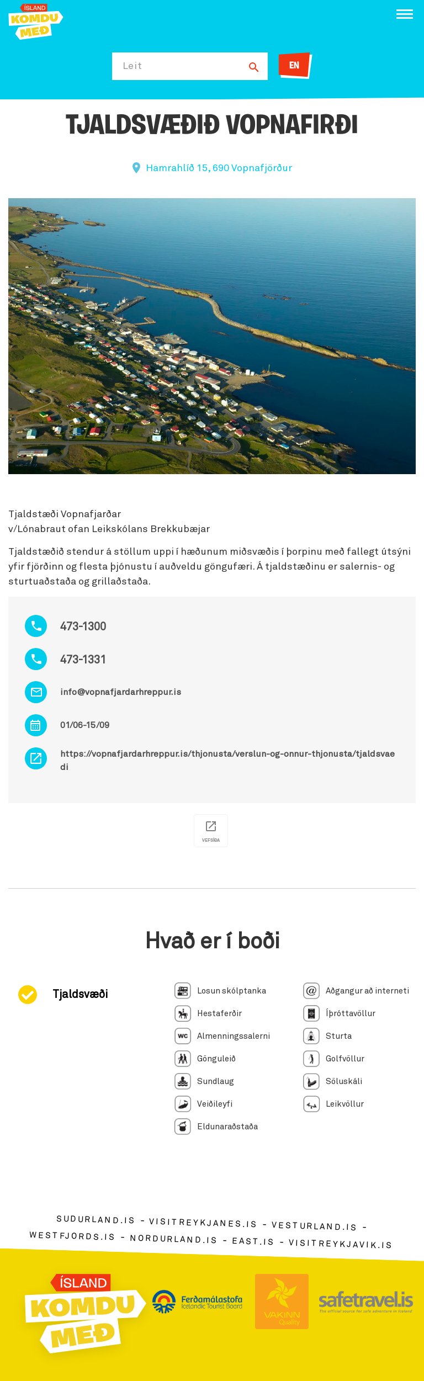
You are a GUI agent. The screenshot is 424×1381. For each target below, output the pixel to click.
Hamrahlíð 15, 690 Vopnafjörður (219, 168)
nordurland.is (174, 1239)
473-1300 (83, 627)
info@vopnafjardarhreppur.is (120, 692)
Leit (132, 66)
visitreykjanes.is (203, 1223)
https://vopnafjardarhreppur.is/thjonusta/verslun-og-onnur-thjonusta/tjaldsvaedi (227, 761)
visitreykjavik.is (341, 1244)
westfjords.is (72, 1236)
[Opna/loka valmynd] (405, 14)
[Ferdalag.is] (36, 20)
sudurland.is (95, 1220)
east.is (253, 1241)
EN (294, 66)
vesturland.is (315, 1227)
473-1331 (83, 660)
